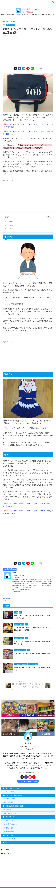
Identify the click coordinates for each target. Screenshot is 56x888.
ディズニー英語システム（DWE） (14, 800)
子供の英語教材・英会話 (11, 796)
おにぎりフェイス (28, 880)
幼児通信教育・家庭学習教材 (13, 804)
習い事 (5, 597)
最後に (10, 228)
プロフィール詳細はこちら (28, 790)
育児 (9, 597)
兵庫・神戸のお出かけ (11, 837)
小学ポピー (7, 820)
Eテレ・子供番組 (9, 849)
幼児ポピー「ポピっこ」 (11, 808)
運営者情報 (15, 876)
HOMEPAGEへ (8, 869)
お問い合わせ (40, 876)
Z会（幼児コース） (10, 812)
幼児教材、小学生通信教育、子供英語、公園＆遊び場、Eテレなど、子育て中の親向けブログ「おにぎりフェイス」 (28, 883)
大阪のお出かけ (9, 832)
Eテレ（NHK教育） (10, 853)
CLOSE (48, 216)
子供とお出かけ (9, 828)
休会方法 (11, 221)
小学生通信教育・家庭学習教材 (13, 816)
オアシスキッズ (8, 600)
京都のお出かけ (9, 841)
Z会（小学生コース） (11, 824)
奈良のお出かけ (9, 845)
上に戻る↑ (6, 864)
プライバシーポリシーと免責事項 (27, 876)
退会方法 (11, 225)
